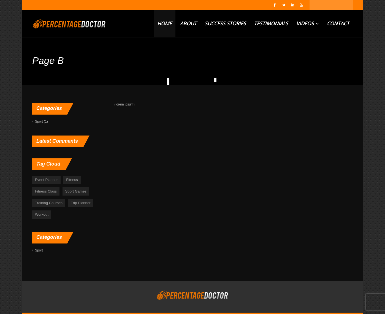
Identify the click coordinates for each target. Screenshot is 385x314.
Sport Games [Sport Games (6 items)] (76, 191)
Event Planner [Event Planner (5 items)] (46, 180)
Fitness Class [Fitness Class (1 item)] (46, 191)
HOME (164, 23)
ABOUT (188, 23)
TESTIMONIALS (271, 23)
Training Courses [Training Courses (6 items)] (49, 203)
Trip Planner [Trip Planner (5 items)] (80, 203)
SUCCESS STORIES (225, 23)
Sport (39, 121)
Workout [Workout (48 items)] (41, 214)
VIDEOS (307, 23)
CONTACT (338, 23)
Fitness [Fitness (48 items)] (72, 180)
